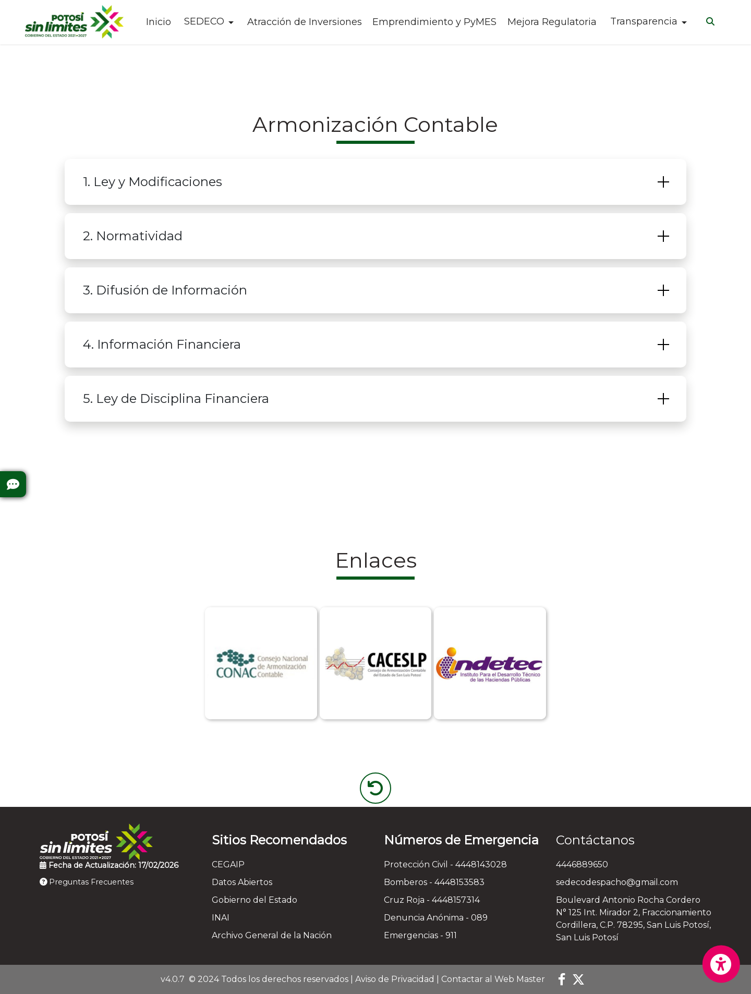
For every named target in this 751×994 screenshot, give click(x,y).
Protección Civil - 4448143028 (445, 864)
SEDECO (204, 21)
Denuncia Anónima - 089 (436, 918)
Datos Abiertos (242, 882)
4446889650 (582, 864)
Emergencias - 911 (420, 935)
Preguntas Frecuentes (87, 882)
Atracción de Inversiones (304, 22)
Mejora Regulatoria (552, 22)
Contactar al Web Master (493, 979)
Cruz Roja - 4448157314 (432, 900)
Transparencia (643, 21)
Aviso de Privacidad (394, 979)
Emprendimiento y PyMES (434, 22)
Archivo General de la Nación (272, 935)
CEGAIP (228, 864)
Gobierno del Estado (254, 900)
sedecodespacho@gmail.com (617, 882)
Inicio (158, 22)
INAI (220, 918)
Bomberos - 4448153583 (434, 882)
